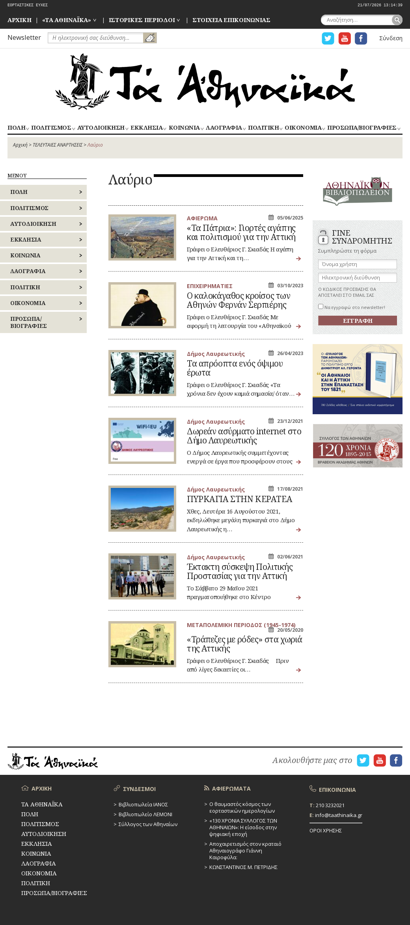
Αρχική (20, 144)
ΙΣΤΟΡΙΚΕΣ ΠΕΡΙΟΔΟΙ (142, 20)
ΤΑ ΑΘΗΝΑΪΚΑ (205, 81)
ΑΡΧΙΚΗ (19, 20)
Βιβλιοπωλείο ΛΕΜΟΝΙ (145, 814)
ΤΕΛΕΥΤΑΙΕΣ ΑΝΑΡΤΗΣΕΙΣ (57, 144)
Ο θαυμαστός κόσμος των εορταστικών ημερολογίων (242, 807)
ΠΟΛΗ (16, 128)
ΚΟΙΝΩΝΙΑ (184, 128)
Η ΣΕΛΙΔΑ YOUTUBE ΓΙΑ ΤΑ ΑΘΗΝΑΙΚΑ (344, 38)
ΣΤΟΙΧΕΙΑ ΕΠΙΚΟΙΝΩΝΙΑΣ (231, 20)
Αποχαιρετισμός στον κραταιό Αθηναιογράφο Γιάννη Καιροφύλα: (245, 850)
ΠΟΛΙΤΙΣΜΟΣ (51, 128)
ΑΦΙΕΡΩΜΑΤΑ (231, 788)
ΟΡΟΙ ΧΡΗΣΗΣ (325, 830)
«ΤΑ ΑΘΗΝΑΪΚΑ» (66, 20)
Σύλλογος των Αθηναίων (148, 824)
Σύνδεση (391, 38)
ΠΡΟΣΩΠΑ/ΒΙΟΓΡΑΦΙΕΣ (361, 128)
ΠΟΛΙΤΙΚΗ (263, 128)
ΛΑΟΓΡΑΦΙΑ (224, 128)
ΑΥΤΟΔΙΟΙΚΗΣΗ (101, 128)
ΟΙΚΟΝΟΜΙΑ (303, 128)
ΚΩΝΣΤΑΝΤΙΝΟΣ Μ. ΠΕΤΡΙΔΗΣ (243, 867)
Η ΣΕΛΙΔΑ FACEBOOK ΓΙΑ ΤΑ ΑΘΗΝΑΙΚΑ (361, 38)
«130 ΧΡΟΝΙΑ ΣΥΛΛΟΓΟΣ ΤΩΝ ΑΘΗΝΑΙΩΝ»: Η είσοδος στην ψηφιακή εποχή (243, 827)
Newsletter (24, 37)
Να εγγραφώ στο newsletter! (351, 307)
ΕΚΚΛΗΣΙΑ (146, 128)
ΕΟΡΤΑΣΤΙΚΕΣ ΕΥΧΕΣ (27, 5)
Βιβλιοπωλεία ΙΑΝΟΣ (143, 804)
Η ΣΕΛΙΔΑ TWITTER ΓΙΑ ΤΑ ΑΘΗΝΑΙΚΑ (328, 38)
